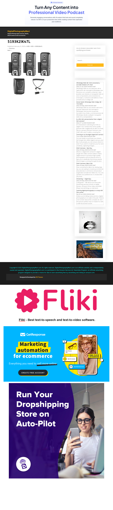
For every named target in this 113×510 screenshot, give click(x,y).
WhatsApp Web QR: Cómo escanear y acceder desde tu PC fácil (88, 84)
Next (10, 50)
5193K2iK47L (38, 46)
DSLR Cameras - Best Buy (84, 148)
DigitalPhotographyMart (19, 31)
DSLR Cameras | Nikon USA (84, 163)
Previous (11, 48)
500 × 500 (30, 46)
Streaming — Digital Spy (84, 179)
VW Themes (39, 277)
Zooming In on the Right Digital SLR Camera (90, 134)
